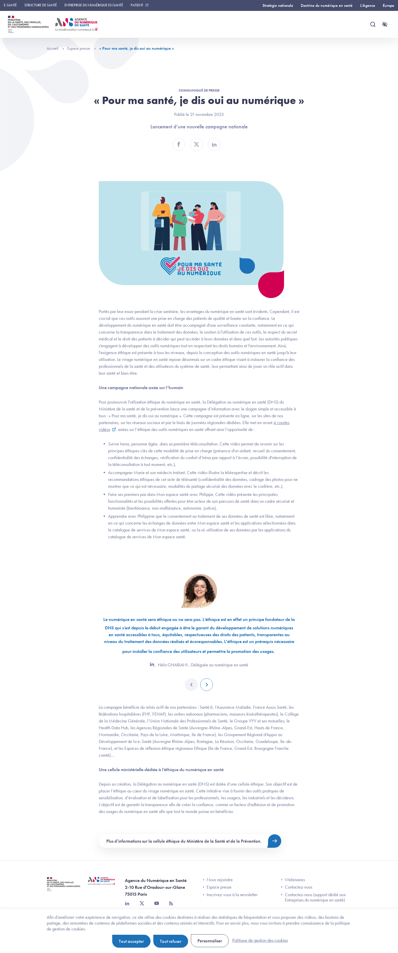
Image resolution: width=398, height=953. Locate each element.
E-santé (10, 5)
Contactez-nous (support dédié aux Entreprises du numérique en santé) (313, 897)
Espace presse (81, 48)
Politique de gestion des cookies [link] (260, 940)
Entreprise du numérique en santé (93, 5)
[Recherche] (373, 24)
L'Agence (367, 5)
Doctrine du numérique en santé (327, 5)
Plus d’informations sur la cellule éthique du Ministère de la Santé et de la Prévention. (184, 841)
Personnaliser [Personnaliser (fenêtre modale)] (209, 941)
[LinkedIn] (152, 665)
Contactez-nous (296, 887)
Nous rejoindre (218, 879)
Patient (137, 5)
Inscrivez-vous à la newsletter (230, 894)
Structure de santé (40, 5)
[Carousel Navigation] (199, 684)
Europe (388, 5)
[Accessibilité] (384, 24)
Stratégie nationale (277, 5)
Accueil (55, 48)
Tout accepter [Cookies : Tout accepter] (131, 941)
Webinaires (293, 879)
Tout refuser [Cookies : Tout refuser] (170, 941)
